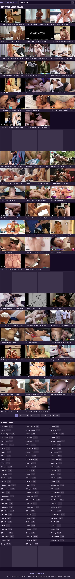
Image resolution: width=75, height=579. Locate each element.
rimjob (56, 448)
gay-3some (33, 426)
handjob (32, 437)
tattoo (57, 478)
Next (57, 415)
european (7, 507)
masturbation (33, 500)
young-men (58, 540)
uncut (56, 496)
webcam (57, 518)
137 (46, 415)
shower (57, 463)
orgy (31, 533)
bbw (6, 448)
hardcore (33, 448)
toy (55, 489)
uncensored (58, 492)
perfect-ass (58, 434)
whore (56, 525)
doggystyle (8, 496)
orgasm (32, 529)
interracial (33, 452)
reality (56, 445)
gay (6, 544)
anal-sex (7, 437)
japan (31, 456)
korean (31, 481)
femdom (7, 533)
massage (32, 496)
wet (55, 522)
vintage (57, 507)
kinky (31, 474)
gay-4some (33, 430)
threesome (58, 485)
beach (6, 456)
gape (6, 540)
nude (31, 518)
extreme (7, 514)
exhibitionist (8, 511)
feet (6, 525)
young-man (58, 536)
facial (6, 518)
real (56, 437)
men (31, 511)
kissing (31, 478)
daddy (6, 481)
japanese (32, 459)
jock (31, 470)
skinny (56, 470)
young (56, 533)
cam (6, 463)
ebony (6, 500)
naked (31, 514)
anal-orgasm (8, 434)
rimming (57, 452)
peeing (56, 430)
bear (6, 459)
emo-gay (7, 503)
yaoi (55, 529)
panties (32, 540)
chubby (7, 470)
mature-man (33, 507)
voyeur (56, 511)
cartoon (7, 467)
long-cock (33, 492)
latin (31, 485)
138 (50, 415)
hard (31, 445)
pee (55, 426)
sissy (56, 467)
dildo (6, 492)
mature (32, 503)
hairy (31, 434)
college (7, 478)
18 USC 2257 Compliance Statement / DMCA (18, 576)
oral (31, 525)
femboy (7, 529)
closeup (7, 474)
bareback (8, 445)
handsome (33, 441)
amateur (7, 426)
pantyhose (32, 544)
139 (53, 415)
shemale (57, 459)
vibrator (57, 503)
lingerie (32, 489)
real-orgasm (58, 441)
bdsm (6, 452)
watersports (58, 514)
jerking (31, 463)
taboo (56, 474)
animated (7, 441)
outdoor (32, 536)
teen (56, 481)
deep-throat (9, 485)
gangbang (8, 536)
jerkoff (31, 467)
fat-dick (7, 522)
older (31, 522)
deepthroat (8, 489)
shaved (57, 456)
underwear (58, 500)
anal (6, 430)
